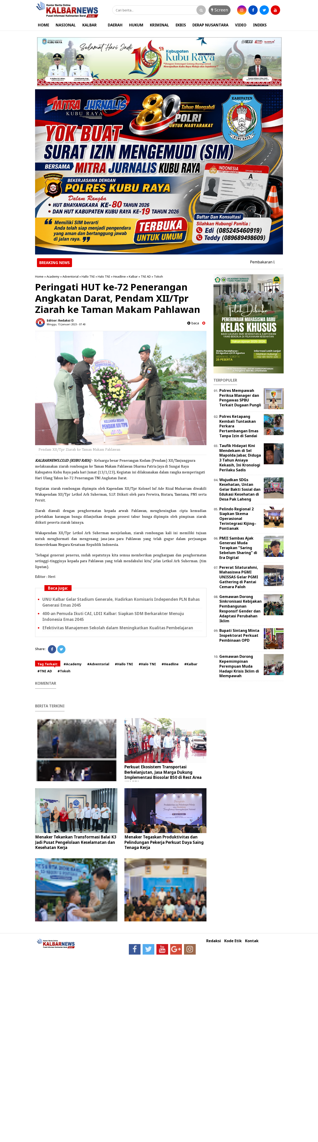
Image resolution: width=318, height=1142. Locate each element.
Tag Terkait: (47, 664)
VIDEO (240, 25)
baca (193, 323)
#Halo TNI (147, 664)
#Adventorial (98, 664)
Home (39, 276)
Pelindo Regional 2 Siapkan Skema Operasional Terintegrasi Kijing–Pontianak (237, 518)
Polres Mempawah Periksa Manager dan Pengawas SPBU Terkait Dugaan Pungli (240, 398)
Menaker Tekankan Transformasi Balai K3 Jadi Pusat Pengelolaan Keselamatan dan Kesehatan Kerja (75, 842)
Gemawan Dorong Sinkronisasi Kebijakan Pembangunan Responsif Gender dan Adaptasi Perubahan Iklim (240, 608)
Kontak (252, 940)
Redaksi (213, 940)
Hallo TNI (88, 276)
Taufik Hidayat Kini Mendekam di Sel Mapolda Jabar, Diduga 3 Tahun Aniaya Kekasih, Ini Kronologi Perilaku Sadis (240, 458)
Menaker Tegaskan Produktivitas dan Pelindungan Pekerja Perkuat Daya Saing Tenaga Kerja (164, 842)
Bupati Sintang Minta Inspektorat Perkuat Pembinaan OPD (239, 635)
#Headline (170, 664)
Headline (119, 276)
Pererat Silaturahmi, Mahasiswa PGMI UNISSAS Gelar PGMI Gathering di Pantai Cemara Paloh (238, 577)
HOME (43, 25)
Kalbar (133, 276)
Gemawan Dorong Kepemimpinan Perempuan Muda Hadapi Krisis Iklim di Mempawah (239, 666)
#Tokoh (64, 671)
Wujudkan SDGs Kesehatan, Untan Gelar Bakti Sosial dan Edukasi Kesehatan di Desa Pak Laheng (239, 489)
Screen (219, 10)
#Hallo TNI (124, 664)
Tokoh (158, 276)
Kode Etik (233, 940)
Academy (53, 276)
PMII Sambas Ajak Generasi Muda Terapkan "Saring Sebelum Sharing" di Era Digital (238, 548)
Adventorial (70, 276)
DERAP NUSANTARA (210, 25)
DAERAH (115, 25)
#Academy (73, 664)
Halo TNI (104, 276)
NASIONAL (66, 25)
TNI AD (146, 276)
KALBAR (89, 25)
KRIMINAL (159, 25)
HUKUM (136, 25)
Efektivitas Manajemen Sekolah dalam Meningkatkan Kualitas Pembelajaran (117, 627)
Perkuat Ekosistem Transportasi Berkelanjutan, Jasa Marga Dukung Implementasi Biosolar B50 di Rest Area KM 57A (163, 774)
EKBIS (181, 25)
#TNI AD (44, 671)
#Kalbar (190, 664)
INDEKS (260, 25)
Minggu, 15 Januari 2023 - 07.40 (66, 324)
